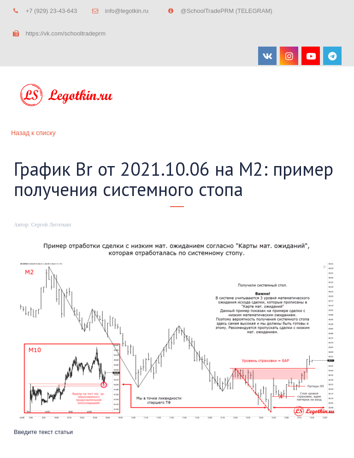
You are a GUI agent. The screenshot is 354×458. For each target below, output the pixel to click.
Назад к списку (33, 133)
